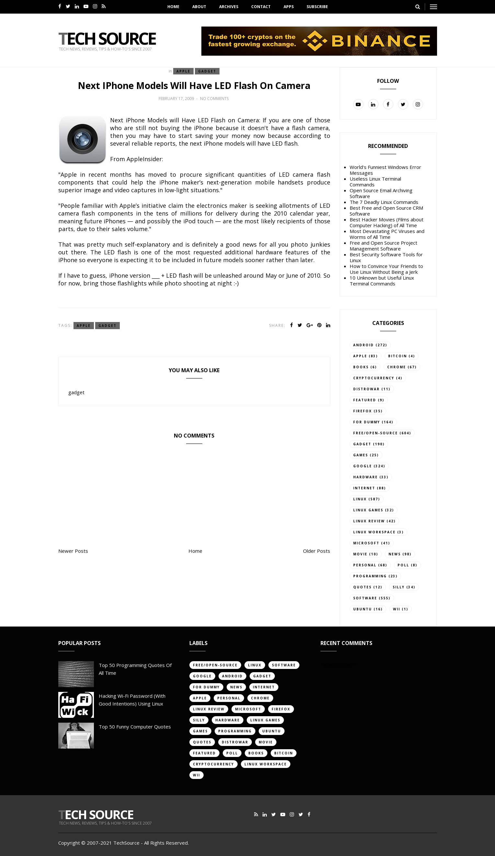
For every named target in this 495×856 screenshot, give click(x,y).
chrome (396, 367)
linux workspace (374, 532)
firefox (362, 411)
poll (403, 565)
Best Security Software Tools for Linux (386, 257)
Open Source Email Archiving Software (381, 193)
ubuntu (362, 609)
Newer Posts (73, 551)
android (363, 345)
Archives (228, 7)
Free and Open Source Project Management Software (383, 245)
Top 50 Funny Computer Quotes (135, 726)
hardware (365, 477)
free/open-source (375, 433)
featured (364, 400)
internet (364, 488)
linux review (369, 521)
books (361, 367)
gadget (207, 71)
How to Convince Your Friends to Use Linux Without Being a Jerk (386, 269)
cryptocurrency (373, 378)
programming (370, 576)
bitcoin (397, 356)
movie (360, 554)
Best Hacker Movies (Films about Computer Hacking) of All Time (386, 222)
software (365, 598)
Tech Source (106, 38)
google (362, 466)
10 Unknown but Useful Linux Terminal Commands (382, 280)
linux (360, 499)
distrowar (366, 389)
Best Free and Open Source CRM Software (386, 211)
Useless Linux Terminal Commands (375, 181)
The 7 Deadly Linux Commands (384, 202)
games (360, 455)
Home (173, 7)
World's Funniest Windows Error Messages (385, 170)
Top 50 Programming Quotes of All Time (135, 669)
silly (399, 587)
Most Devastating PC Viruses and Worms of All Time (387, 234)
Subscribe (317, 7)
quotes (362, 587)
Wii (396, 609)
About (199, 7)
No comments (214, 98)
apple (183, 71)
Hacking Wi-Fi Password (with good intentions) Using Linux (132, 700)
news (394, 554)
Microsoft (366, 543)
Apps (289, 7)
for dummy (366, 422)
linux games (368, 510)
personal (365, 565)
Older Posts (316, 551)
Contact (261, 7)
